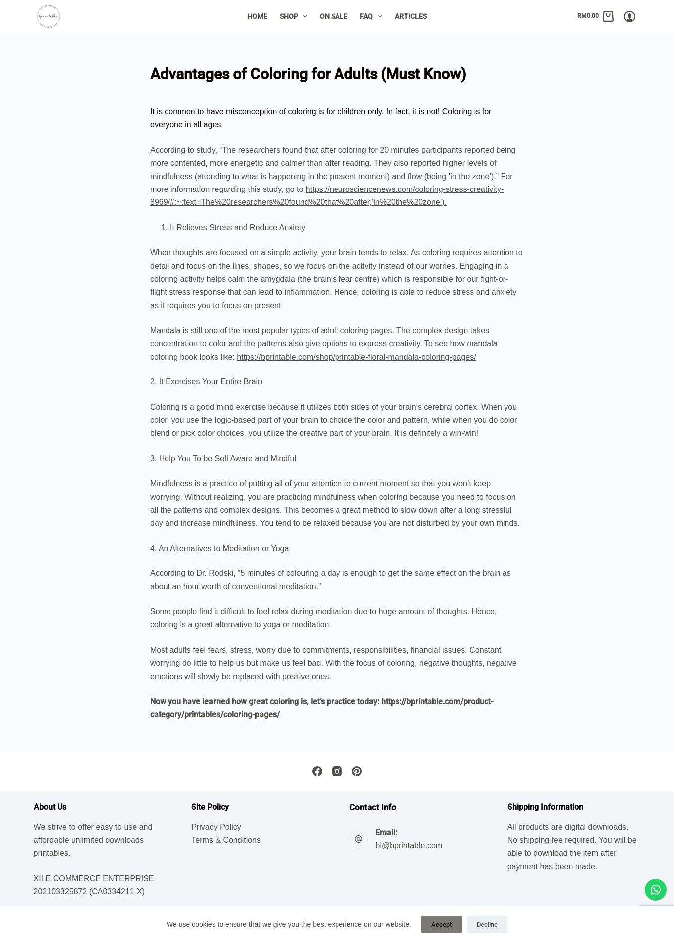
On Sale (333, 16)
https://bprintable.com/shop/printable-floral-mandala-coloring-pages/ (356, 357)
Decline (487, 924)
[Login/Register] (629, 16)
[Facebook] (317, 771)
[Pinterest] (357, 771)
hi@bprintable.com (408, 845)
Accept (441, 924)
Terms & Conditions (226, 840)
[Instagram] (337, 771)
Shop (296, 16)
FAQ (373, 16)
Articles (411, 16)
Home (257, 16)
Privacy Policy (216, 827)
